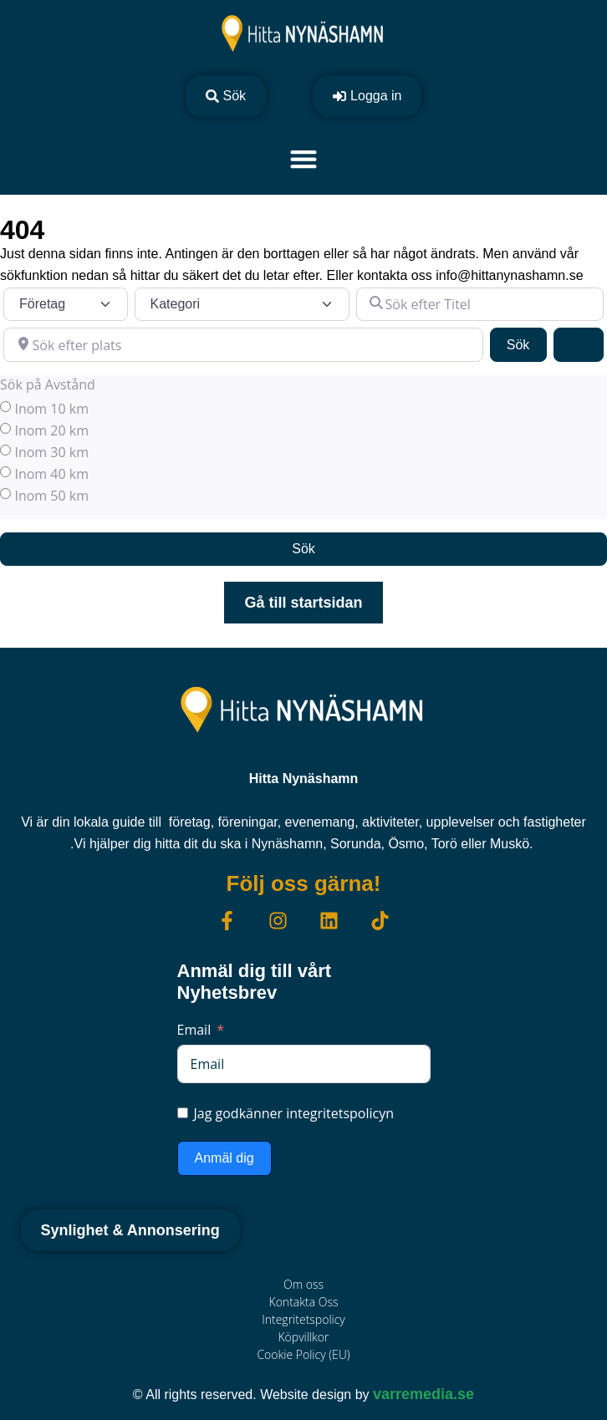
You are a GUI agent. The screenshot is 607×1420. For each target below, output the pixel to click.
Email (194, 1029)
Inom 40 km (51, 474)
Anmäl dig (224, 1158)
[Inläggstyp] (65, 304)
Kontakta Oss (304, 1302)
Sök (527, 343)
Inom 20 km (51, 430)
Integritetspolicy (303, 1319)
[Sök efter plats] (243, 344)
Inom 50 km (51, 495)
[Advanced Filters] (578, 344)
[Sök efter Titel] (480, 304)
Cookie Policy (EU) (303, 1354)
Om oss (303, 1284)
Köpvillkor (303, 1337)
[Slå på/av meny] (303, 159)
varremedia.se (423, 1394)
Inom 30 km (51, 452)
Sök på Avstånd (47, 384)
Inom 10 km (51, 408)
